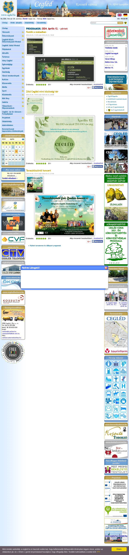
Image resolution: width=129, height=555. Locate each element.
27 (20, 159)
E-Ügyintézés (112, 104)
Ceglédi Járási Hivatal (11, 45)
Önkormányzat (13, 36)
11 (13, 151)
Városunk (13, 32)
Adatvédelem (7, 125)
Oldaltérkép (29, 23)
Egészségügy (13, 64)
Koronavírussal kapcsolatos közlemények (12, 130)
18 (13, 155)
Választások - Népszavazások (13, 107)
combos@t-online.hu (9, 331)
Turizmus (13, 57)
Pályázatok (6, 49)
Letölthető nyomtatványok (117, 99)
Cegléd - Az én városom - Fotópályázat (12, 113)
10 (10, 151)
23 (6, 159)
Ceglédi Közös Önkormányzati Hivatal (13, 41)
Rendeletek (112, 102)
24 (10, 159)
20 (20, 155)
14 (23, 151)
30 (6, 163)
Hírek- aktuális (16, 23)
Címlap (4, 23)
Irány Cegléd (7, 61)
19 (16, 155)
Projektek (13, 118)
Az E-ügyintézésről (116, 110)
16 (6, 155)
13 (20, 151)
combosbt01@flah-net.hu (11, 334)
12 (16, 151)
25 (13, 159)
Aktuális (13, 53)
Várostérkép (41, 23)
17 (10, 155)
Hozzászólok (98, 84)
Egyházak (13, 68)
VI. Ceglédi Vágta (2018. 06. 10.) (111, 302)
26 (16, 159)
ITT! (98, 552)
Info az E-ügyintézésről (116, 107)
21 (23, 155)
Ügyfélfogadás (113, 96)
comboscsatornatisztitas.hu (11, 338)
